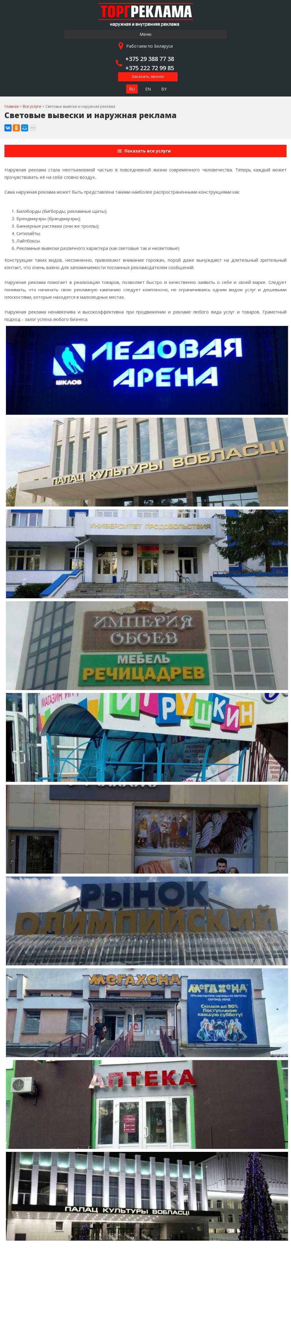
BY (164, 89)
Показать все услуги (145, 151)
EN (148, 89)
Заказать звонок (148, 76)
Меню (145, 34)
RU (132, 89)
